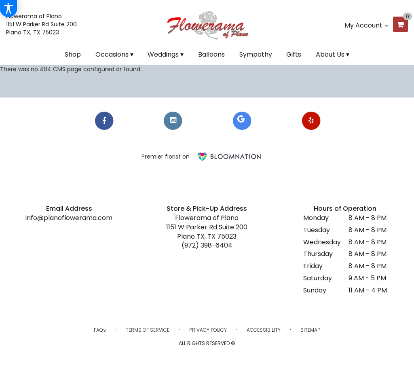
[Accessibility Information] (8, 8)
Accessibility (264, 329)
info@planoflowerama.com (68, 217)
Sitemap (310, 329)
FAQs (100, 329)
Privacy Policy (208, 329)
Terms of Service (147, 329)
